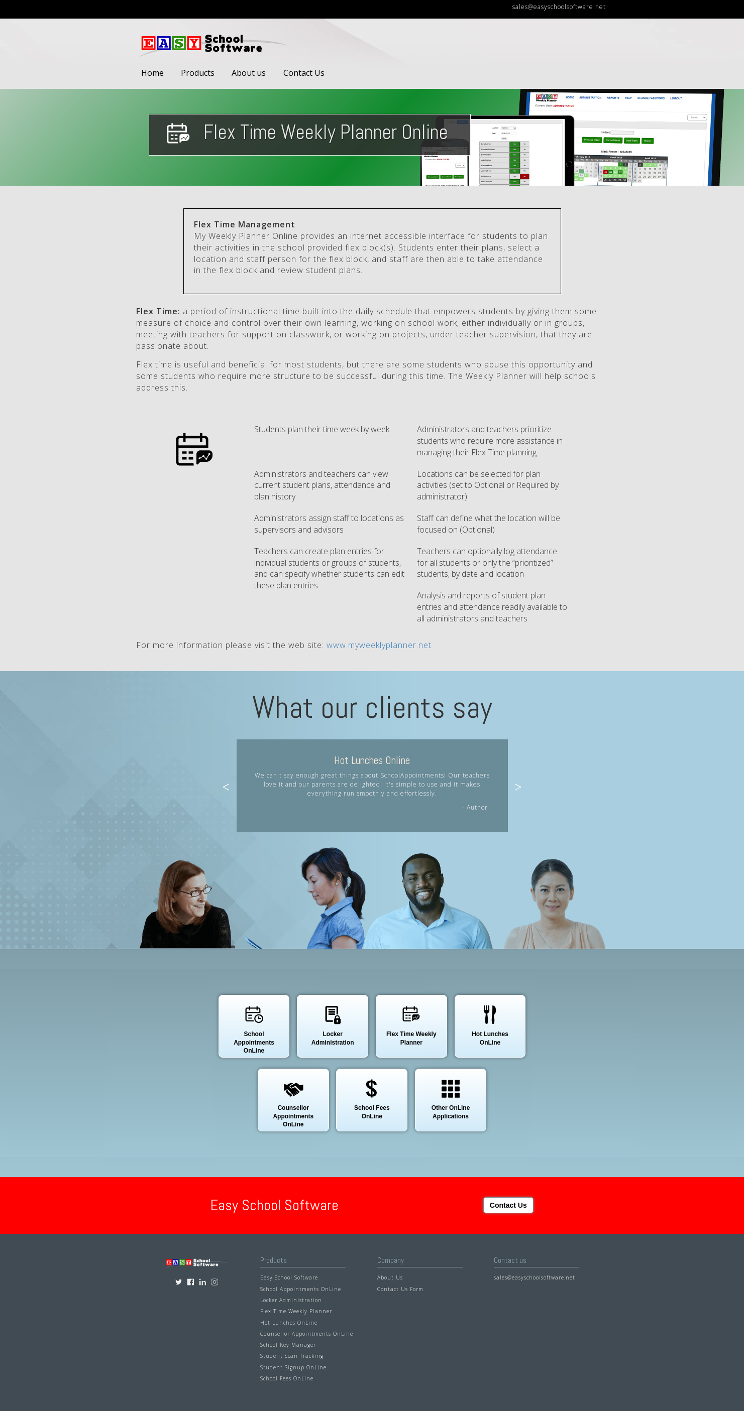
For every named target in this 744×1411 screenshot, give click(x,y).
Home (152, 72)
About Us (390, 1277)
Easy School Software (289, 1277)
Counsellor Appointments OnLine (306, 1333)
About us (249, 72)
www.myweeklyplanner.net (379, 645)
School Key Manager (288, 1344)
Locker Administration (291, 1300)
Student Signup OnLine (293, 1366)
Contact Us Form (400, 1288)
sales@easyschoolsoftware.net (559, 7)
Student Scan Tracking (292, 1355)
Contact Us (304, 72)
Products (198, 72)
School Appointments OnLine (300, 1288)
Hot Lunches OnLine (288, 1322)
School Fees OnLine (286, 1378)
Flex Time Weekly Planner (296, 1311)
